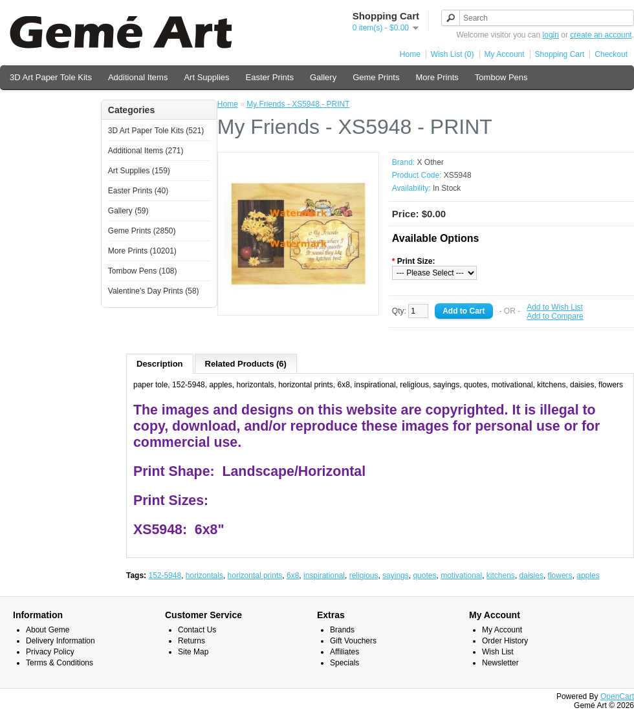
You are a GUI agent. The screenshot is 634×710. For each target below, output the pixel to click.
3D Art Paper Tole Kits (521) (156, 130)
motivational (461, 575)
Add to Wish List (555, 307)
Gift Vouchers (353, 640)
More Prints (436, 77)
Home (410, 54)
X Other (430, 162)
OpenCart (617, 696)
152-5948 (164, 575)
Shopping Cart (560, 54)
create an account (600, 34)
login (551, 34)
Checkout (611, 54)
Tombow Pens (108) (142, 270)
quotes (424, 575)
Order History (505, 640)
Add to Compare (555, 316)
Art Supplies (206, 77)
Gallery (323, 77)
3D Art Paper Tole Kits (51, 77)
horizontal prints (255, 575)
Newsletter (500, 662)
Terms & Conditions (59, 662)
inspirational (324, 575)
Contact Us (197, 629)
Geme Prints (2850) (142, 230)
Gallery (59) (128, 210)
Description (160, 364)
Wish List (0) (452, 54)
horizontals (204, 575)
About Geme (47, 629)
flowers (560, 575)
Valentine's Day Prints (50, 104)
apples (587, 575)
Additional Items (138, 77)
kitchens (500, 575)
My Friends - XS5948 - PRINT (297, 104)
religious (363, 575)
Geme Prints (376, 77)
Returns (191, 640)
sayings (395, 575)
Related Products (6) (246, 364)
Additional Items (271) (146, 150)
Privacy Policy (50, 651)
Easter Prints (270, 77)
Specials (344, 662)
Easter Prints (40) (138, 190)
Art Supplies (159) (139, 170)
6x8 (293, 575)
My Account (505, 54)
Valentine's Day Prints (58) (153, 291)
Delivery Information (60, 640)
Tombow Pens (501, 77)
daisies (531, 575)
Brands (342, 629)
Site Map (193, 651)
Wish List (498, 651)
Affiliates (344, 651)
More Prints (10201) (142, 250)
